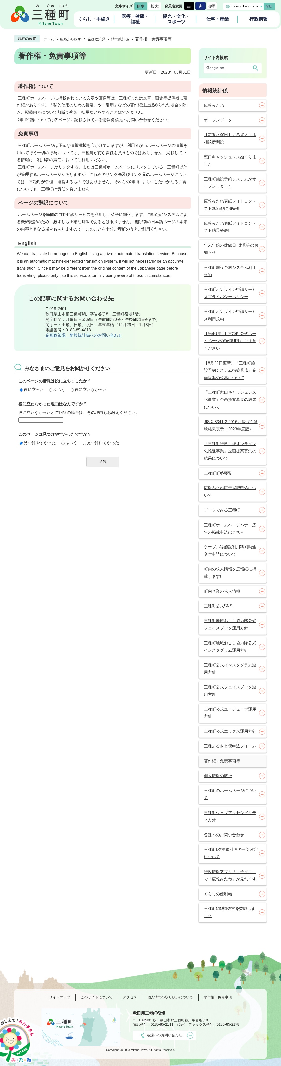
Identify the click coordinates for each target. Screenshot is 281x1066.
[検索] (227, 68)
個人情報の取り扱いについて (170, 997)
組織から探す (70, 39)
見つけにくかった (101, 443)
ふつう (57, 389)
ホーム (48, 39)
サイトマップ (59, 997)
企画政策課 (96, 39)
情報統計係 (120, 39)
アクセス (130, 997)
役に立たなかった (89, 389)
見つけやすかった (38, 443)
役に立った (32, 389)
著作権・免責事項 (218, 997)
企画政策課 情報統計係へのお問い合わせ (83, 335)
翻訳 (269, 6)
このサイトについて (97, 997)
